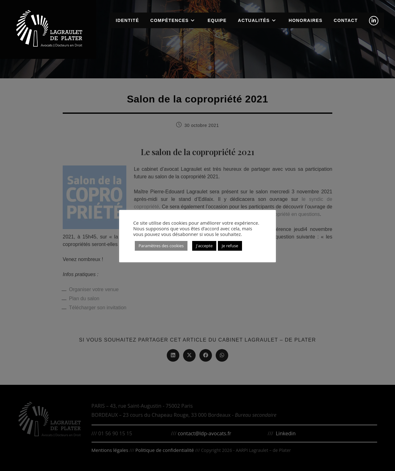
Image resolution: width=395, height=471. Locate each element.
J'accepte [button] (204, 246)
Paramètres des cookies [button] (161, 246)
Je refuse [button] (230, 246)
